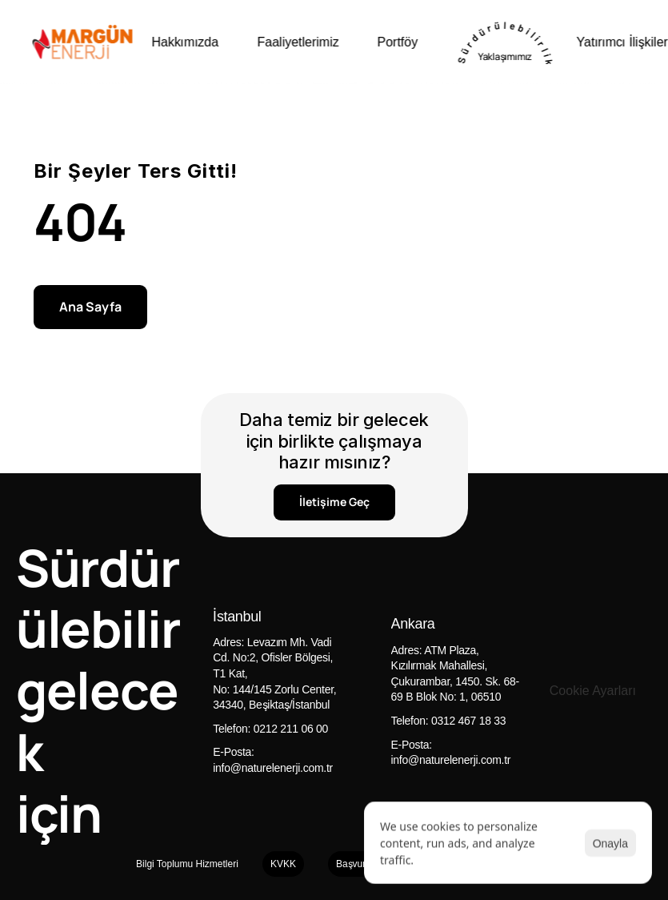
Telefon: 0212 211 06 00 (270, 728)
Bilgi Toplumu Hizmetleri (187, 864)
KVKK (283, 864)
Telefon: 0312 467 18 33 (448, 720)
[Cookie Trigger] (593, 691)
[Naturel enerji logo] (82, 42)
